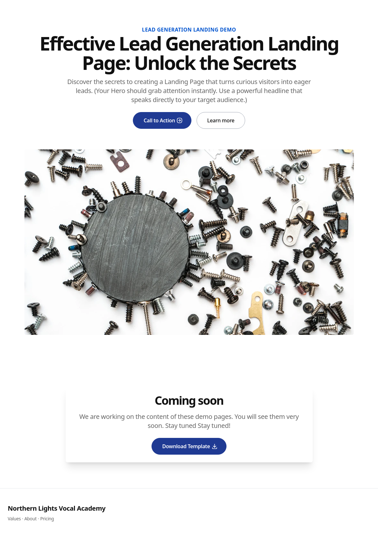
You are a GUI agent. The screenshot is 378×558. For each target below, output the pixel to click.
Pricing (47, 518)
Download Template (189, 446)
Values (14, 518)
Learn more (220, 120)
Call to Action (163, 120)
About (30, 518)
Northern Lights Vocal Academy (57, 508)
